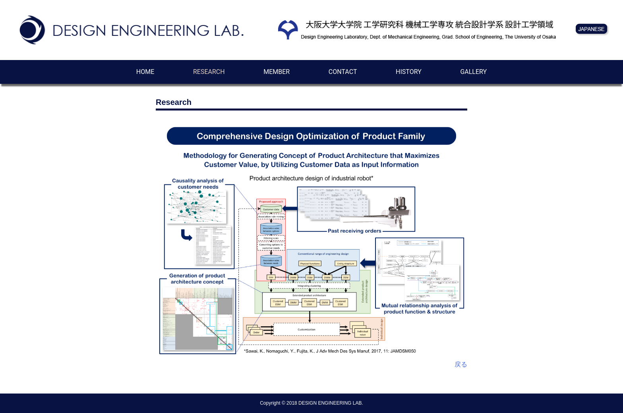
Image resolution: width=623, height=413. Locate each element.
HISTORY (409, 72)
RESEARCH (209, 72)
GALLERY (473, 72)
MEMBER (276, 72)
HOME (145, 72)
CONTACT (343, 72)
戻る (461, 364)
